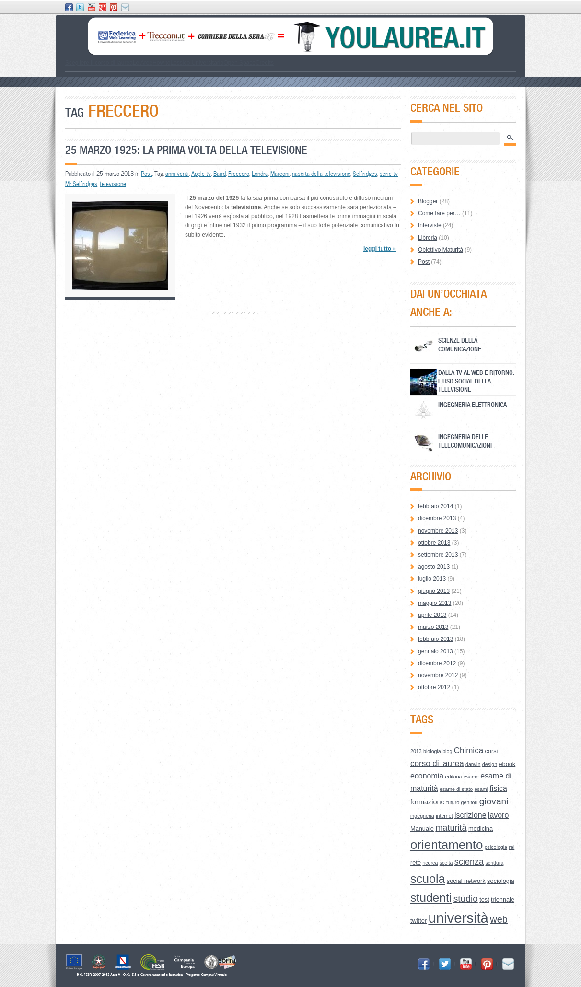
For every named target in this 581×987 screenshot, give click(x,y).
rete (415, 862)
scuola (427, 878)
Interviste (430, 225)
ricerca (430, 863)
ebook (507, 763)
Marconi (280, 173)
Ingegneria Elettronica (472, 404)
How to (161, 63)
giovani (494, 801)
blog (447, 751)
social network (466, 880)
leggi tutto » (379, 248)
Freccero (238, 173)
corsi (491, 751)
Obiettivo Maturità (440, 249)
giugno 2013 (434, 591)
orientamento (446, 844)
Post (146, 173)
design (489, 764)
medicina (480, 828)
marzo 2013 (433, 627)
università (458, 918)
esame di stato (456, 789)
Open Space (239, 63)
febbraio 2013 (435, 639)
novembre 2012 (438, 675)
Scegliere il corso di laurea (99, 63)
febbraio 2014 (435, 506)
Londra (260, 173)
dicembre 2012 (437, 663)
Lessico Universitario (196, 63)
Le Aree (142, 63)
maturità (450, 828)
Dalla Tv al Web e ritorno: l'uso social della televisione (476, 381)
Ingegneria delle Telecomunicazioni (465, 440)
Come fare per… (439, 213)
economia (426, 776)
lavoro (498, 815)
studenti (431, 897)
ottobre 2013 (434, 542)
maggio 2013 (434, 603)
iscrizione (470, 815)
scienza (469, 862)
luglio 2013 (432, 578)
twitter (418, 920)
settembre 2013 (438, 554)
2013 (416, 751)
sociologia (500, 880)
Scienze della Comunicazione (459, 344)
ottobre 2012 (434, 687)
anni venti (177, 173)
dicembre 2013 (437, 518)
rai (511, 847)
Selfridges (365, 173)
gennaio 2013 (435, 651)
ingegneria (422, 816)
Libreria (427, 237)
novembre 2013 (438, 530)
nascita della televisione (321, 173)
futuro (452, 802)
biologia (432, 751)
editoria (453, 776)
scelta (446, 863)
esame (471, 776)
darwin (472, 764)
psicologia (496, 847)
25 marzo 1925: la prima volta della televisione (186, 150)
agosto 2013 (434, 566)
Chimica (468, 750)
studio (465, 899)
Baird (219, 173)
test (484, 899)
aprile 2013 (432, 615)
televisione (113, 183)
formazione (427, 802)
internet (444, 816)
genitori (469, 802)
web (499, 919)
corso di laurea (437, 763)
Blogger (428, 201)
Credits (265, 63)
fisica (498, 788)
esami (481, 789)
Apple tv (201, 173)
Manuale (422, 828)
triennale (502, 899)
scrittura (495, 863)
